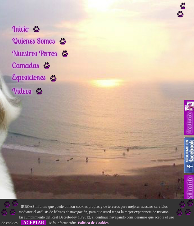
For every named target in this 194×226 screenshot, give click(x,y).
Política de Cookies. (92, 223)
